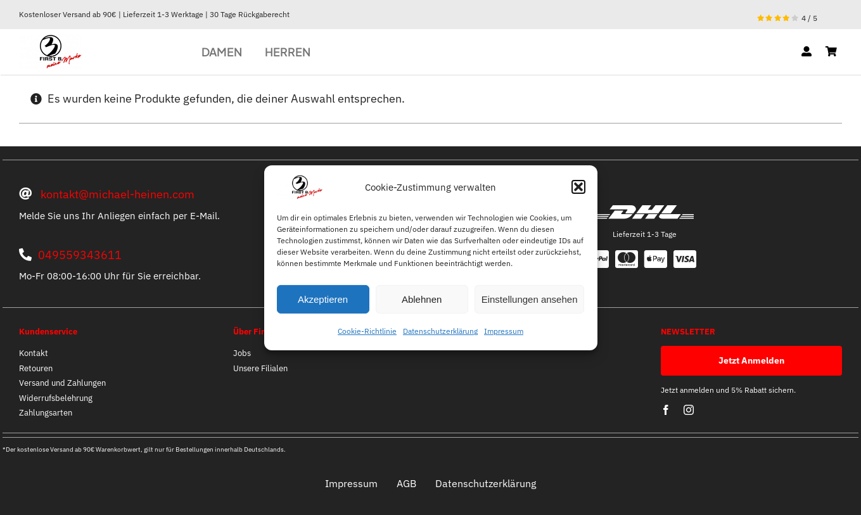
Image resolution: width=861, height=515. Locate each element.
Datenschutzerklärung (440, 331)
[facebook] (666, 410)
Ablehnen (422, 299)
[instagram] (689, 410)
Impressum (503, 331)
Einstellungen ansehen (530, 299)
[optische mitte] (50, 39)
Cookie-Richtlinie (367, 331)
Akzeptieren (323, 299)
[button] (578, 187)
